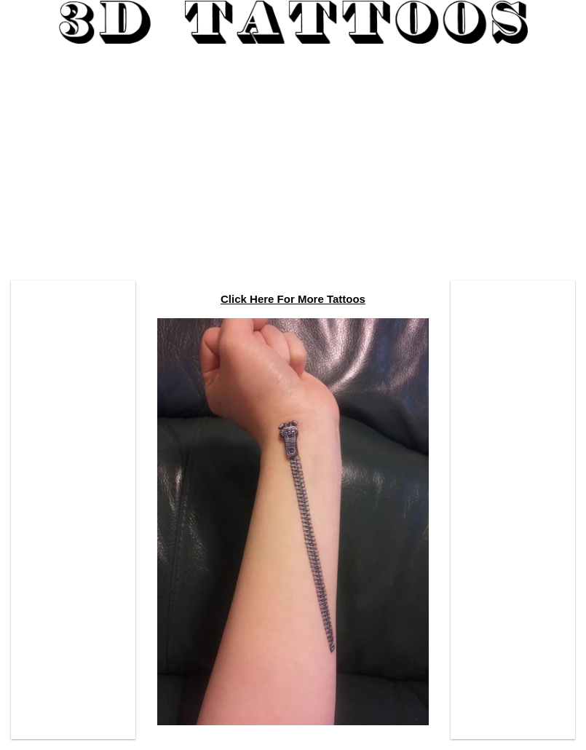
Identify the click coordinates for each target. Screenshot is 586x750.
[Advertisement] (293, 156)
